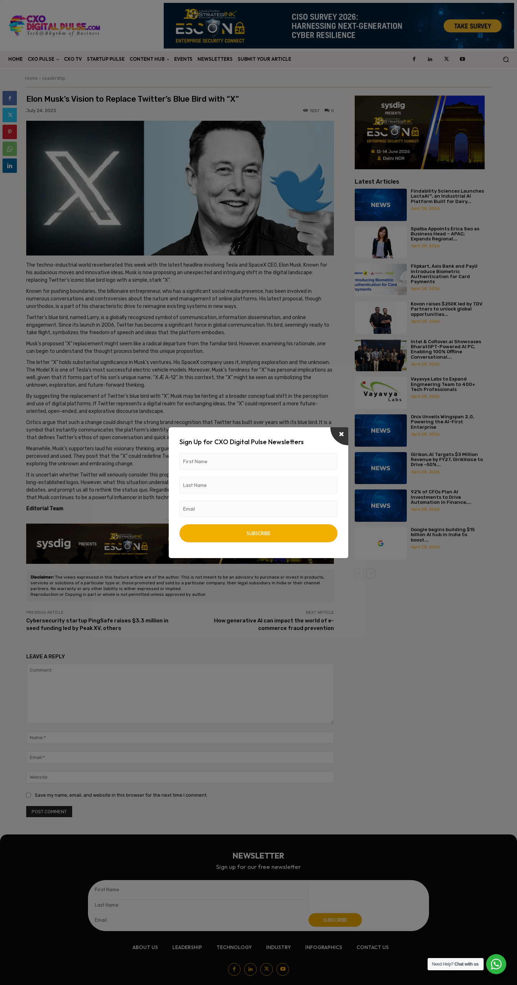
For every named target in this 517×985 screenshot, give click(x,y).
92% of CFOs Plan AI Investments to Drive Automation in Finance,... (441, 497)
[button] (505, 59)
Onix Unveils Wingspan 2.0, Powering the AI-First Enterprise (442, 422)
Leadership (53, 78)
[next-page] (370, 573)
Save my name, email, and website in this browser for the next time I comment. (121, 795)
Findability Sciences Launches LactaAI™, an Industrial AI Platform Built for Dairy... (447, 196)
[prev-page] (359, 573)
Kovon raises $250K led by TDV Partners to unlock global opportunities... (447, 309)
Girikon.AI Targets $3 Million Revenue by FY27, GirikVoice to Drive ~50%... (447, 460)
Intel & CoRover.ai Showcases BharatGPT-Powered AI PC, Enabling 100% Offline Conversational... (446, 349)
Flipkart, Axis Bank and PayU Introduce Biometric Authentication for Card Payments (444, 273)
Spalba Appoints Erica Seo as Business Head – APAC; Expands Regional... (445, 234)
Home (31, 78)
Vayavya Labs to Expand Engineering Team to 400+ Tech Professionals (443, 384)
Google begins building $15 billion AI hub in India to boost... (443, 535)
